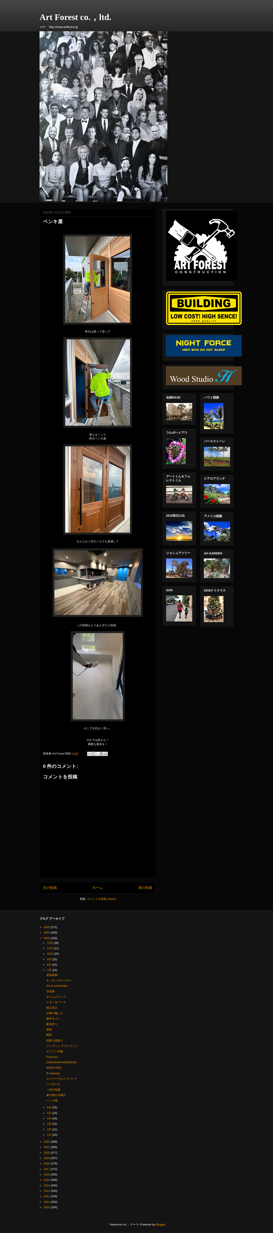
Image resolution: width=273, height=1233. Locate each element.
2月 (49, 1129)
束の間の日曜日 (56, 1095)
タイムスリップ (56, 996)
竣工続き (51, 1007)
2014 (47, 1185)
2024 (47, 932)
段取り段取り (54, 1040)
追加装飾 (51, 975)
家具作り (51, 1024)
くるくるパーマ (56, 1002)
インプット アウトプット (62, 1046)
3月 (49, 1123)
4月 (49, 1118)
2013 (47, 1190)
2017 (47, 1169)
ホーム (97, 887)
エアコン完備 (54, 1051)
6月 (49, 1107)
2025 (47, 927)
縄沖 (49, 1035)
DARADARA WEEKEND (61, 1062)
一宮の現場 (53, 1089)
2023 (47, 938)
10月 (50, 953)
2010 (47, 1207)
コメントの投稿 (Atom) (101, 898)
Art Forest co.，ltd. (75, 17)
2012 (47, 1196)
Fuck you (52, 1057)
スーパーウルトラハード (61, 1078)
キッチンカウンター (58, 980)
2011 (47, 1201)
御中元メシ (53, 1018)
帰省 (49, 1029)
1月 (49, 1134)
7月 (49, 970)
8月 (49, 964)
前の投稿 (145, 887)
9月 (49, 959)
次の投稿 (50, 887)
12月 (50, 942)
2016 (47, 1174)
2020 (47, 1152)
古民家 (50, 991)
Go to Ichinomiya (56, 985)
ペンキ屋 (51, 1100)
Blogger (160, 1224)
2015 (47, 1179)
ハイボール (53, 1084)
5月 (49, 1113)
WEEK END (53, 1067)
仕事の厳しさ (54, 1013)
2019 (47, 1158)
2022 (47, 1141)
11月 (50, 948)
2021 (47, 1147)
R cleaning (52, 1073)
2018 (47, 1163)
